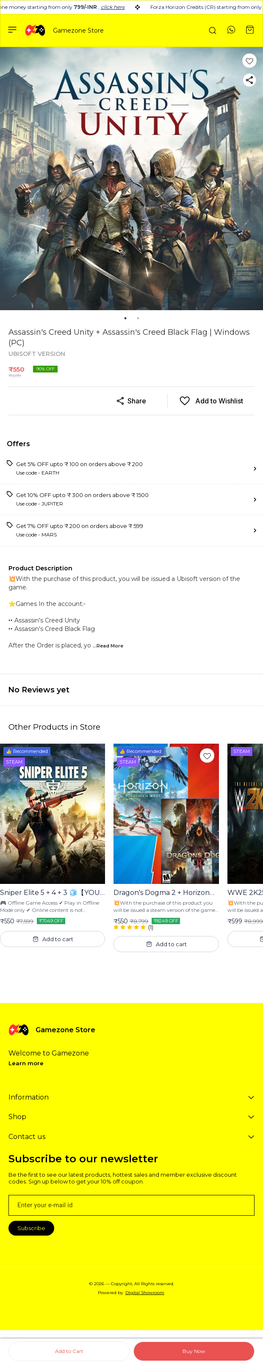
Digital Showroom (144, 1292)
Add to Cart (69, 1351)
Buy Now (194, 1351)
